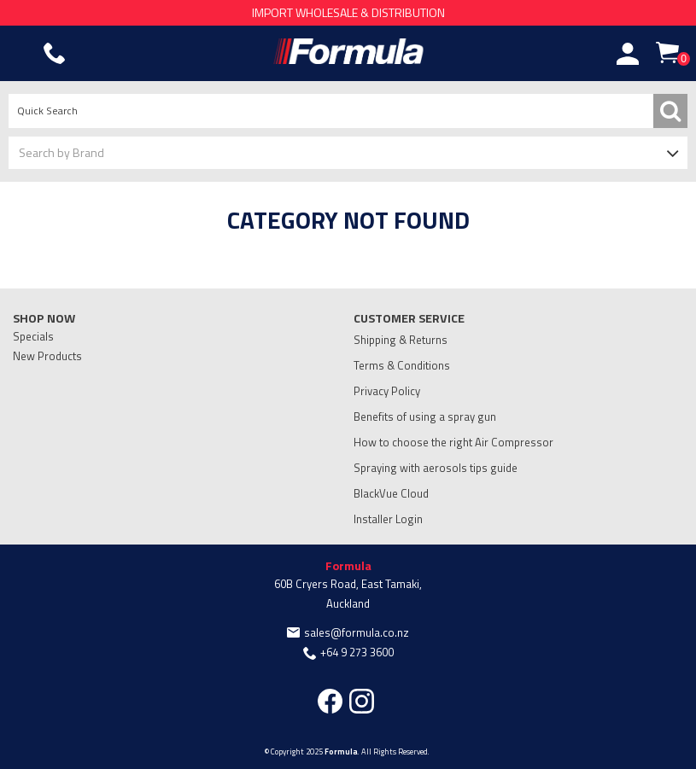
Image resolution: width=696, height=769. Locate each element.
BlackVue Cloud (391, 493)
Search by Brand (61, 152)
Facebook (330, 701)
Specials (33, 336)
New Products (47, 355)
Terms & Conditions (402, 365)
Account (628, 54)
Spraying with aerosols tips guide (436, 467)
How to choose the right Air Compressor (453, 442)
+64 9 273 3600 (357, 652)
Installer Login (388, 518)
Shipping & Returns (400, 339)
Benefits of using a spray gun (425, 416)
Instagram (361, 701)
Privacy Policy (387, 390)
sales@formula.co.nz (356, 632)
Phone (55, 54)
